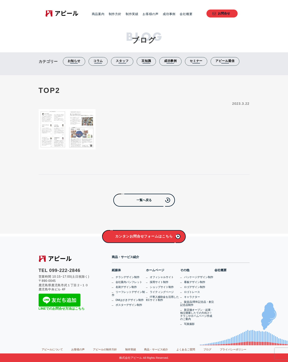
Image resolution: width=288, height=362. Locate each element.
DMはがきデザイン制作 (130, 299)
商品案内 (98, 14)
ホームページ (155, 270)
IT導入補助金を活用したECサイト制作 (162, 298)
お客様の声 (151, 14)
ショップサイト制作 (162, 286)
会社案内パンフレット (129, 282)
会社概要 (186, 14)
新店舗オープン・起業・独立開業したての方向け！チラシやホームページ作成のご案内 (196, 314)
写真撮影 (189, 323)
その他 (184, 270)
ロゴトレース (192, 291)
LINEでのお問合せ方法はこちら (62, 308)
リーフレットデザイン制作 (128, 293)
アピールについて (52, 349)
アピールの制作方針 (105, 349)
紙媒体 (116, 270)
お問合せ (224, 13)
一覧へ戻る (144, 200)
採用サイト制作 (159, 282)
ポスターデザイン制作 (129, 304)
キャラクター (192, 296)
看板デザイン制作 (194, 282)
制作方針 (115, 14)
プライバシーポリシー (233, 349)
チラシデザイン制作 (128, 277)
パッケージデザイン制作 (198, 277)
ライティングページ (162, 291)
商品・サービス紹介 (125, 257)
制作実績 (132, 14)
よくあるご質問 (185, 349)
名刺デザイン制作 (126, 286)
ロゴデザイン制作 (194, 286)
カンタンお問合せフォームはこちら (144, 236)
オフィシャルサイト (162, 277)
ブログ (207, 349)
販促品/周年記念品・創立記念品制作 (197, 303)
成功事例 (169, 14)
